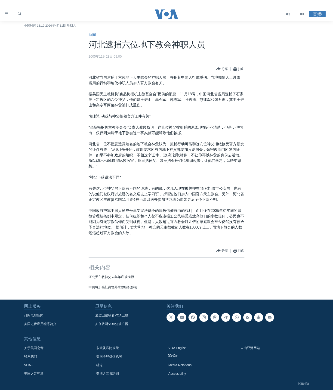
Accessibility (177, 373)
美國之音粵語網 (107, 373)
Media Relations (179, 365)
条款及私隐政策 (107, 348)
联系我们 (30, 356)
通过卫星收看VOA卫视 (111, 315)
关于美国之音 (33, 348)
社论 (99, 365)
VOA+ (28, 365)
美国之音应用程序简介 (40, 324)
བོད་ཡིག (173, 356)
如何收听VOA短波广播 (111, 324)
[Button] (222, 69)
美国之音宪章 (33, 373)
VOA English (177, 348)
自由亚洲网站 (250, 348)
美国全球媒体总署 (109, 356)
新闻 (92, 35)
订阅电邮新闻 (33, 315)
